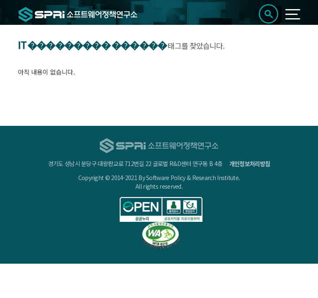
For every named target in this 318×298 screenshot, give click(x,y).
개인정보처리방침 (249, 163)
